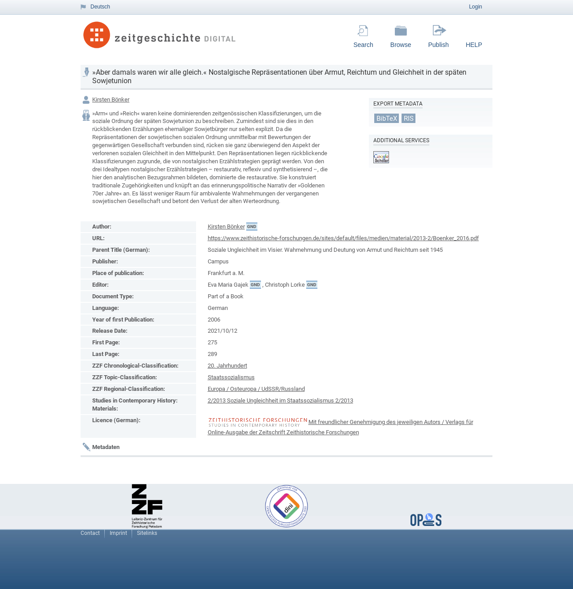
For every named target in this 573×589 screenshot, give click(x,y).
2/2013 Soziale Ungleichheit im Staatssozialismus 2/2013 (280, 400)
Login (475, 7)
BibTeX (386, 118)
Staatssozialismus (231, 377)
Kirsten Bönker (110, 99)
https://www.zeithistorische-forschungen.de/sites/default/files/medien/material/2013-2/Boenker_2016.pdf (343, 238)
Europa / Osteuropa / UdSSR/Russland (256, 389)
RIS (409, 118)
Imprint (118, 533)
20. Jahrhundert (227, 365)
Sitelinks (147, 533)
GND (252, 226)
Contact (90, 533)
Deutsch (100, 7)
